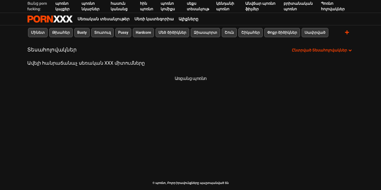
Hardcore (143, 32)
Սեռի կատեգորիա (154, 19)
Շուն (229, 32)
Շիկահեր (250, 32)
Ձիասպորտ (205, 32)
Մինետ (38, 32)
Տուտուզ (102, 32)
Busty (82, 32)
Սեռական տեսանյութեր (104, 19)
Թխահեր (61, 32)
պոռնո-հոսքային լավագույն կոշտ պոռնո (50, 19)
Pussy (123, 32)
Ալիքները (188, 19)
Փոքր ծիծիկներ (282, 32)
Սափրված (315, 32)
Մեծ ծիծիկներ (172, 32)
